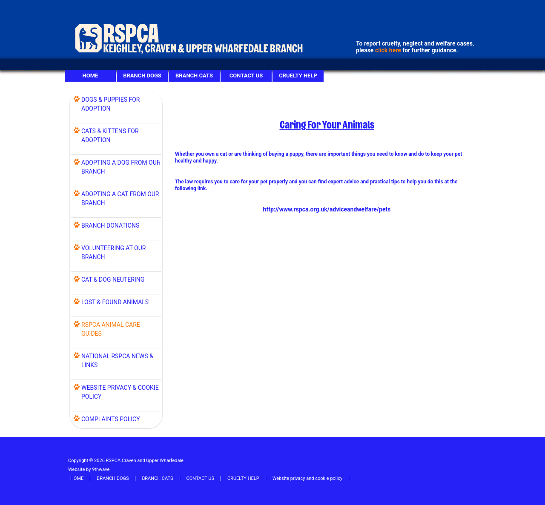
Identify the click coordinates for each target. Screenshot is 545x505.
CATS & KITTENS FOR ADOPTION (110, 135)
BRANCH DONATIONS (110, 225)
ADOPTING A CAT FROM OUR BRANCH (120, 198)
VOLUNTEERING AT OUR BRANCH (113, 252)
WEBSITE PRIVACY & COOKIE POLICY (120, 392)
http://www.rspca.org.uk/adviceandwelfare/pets (327, 209)
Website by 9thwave (88, 469)
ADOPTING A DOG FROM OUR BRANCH (120, 167)
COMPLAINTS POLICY (110, 419)
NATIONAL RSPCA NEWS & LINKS (117, 360)
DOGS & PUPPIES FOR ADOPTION (110, 104)
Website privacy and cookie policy (307, 478)
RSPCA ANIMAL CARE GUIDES (110, 329)
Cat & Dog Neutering (112, 279)
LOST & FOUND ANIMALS (115, 302)
